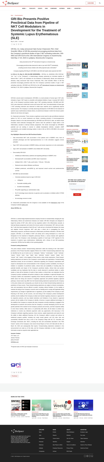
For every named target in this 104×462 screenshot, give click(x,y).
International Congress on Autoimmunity (53, 85)
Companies (53, 8)
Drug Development (19, 15)
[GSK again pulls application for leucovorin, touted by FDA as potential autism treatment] (85, 95)
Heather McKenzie (70, 68)
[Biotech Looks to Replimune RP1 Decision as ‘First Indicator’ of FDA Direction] (85, 150)
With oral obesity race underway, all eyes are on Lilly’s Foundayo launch (73, 75)
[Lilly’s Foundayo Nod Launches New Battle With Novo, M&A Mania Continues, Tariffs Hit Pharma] (62, 405)
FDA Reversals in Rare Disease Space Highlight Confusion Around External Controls (73, 159)
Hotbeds (62, 8)
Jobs (46, 8)
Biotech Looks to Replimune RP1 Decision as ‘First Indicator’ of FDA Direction (74, 150)
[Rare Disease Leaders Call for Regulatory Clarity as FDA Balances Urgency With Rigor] (85, 168)
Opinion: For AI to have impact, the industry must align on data (73, 86)
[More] (26, 8)
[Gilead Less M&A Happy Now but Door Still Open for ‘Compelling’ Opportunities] (85, 132)
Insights (13, 412)
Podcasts (32, 8)
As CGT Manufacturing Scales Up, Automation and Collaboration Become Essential (83, 415)
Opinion (68, 83)
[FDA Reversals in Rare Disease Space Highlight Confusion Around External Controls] (85, 159)
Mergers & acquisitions (72, 129)
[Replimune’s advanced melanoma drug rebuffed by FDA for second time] (85, 66)
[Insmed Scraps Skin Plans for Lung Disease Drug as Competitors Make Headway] (41, 405)
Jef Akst (68, 77)
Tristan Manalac (69, 98)
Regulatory (69, 92)
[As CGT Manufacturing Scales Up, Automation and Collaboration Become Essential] (83, 405)
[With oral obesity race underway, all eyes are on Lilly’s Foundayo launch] (85, 75)
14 (40, 85)
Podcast (55, 412)
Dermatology (35, 412)
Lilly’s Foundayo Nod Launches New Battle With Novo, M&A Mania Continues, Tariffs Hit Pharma (62, 415)
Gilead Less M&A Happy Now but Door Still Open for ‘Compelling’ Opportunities (73, 132)
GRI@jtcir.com (15, 342)
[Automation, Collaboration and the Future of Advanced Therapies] (20, 405)
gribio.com (24, 204)
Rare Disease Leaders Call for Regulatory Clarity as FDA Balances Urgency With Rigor (73, 168)
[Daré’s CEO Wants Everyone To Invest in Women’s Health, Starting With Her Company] (85, 141)
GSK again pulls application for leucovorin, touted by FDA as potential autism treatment (73, 95)
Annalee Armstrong (70, 134)
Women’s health (70, 138)
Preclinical (14, 376)
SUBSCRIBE (91, 3)
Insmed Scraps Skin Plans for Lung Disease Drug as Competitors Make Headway (40, 415)
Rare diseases (70, 165)
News (23, 8)
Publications (54, 202)
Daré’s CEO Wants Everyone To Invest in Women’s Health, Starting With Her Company (74, 141)
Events (40, 8)
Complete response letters (74, 63)
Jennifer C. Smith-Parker (25, 416)
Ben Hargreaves (69, 153)
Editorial (69, 72)
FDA (67, 156)
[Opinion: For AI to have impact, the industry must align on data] (85, 86)
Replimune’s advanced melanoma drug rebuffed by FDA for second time (74, 65)
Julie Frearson (69, 88)
